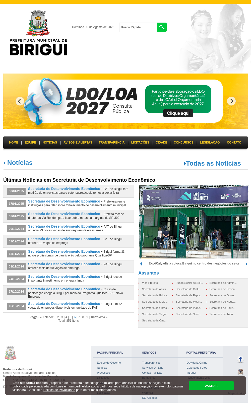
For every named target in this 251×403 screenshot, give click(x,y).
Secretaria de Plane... (189, 307)
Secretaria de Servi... (189, 314)
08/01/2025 (16, 216)
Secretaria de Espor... (189, 295)
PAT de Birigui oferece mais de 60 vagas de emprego (75, 266)
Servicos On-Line (152, 367)
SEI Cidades (149, 397)
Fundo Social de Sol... (189, 282)
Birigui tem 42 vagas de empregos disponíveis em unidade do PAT (75, 305)
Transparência (151, 362)
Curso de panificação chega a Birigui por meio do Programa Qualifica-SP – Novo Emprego (75, 293)
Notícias (102, 367)
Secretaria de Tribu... (222, 314)
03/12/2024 (16, 241)
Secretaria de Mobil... (189, 301)
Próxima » (100, 317)
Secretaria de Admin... (223, 282)
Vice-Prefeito (150, 282)
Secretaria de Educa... (155, 295)
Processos (103, 372)
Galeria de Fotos (197, 367)
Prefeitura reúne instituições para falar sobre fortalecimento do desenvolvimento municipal (77, 203)
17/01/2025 (16, 204)
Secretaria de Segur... (155, 314)
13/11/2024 (16, 254)
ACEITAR (211, 385)
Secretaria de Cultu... (189, 289)
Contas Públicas (152, 372)
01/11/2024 (16, 266)
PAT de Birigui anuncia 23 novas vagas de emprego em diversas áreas (75, 228)
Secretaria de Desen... (223, 289)
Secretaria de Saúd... (222, 307)
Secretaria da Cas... (154, 320)
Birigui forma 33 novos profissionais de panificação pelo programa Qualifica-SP (76, 253)
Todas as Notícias (213, 163)
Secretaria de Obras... (155, 307)
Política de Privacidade (59, 390)
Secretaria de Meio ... (155, 301)
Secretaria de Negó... (223, 301)
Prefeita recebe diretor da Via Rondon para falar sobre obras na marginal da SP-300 (76, 216)
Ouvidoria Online (197, 362)
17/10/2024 (16, 291)
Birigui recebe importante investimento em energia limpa (75, 278)
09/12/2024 (16, 229)
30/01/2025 (16, 191)
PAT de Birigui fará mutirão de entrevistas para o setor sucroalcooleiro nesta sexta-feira (78, 190)
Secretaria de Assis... (155, 289)
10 (92, 317)
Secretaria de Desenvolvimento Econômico (64, 189)
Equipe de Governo (109, 362)
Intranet (191, 372)
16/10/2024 (16, 306)
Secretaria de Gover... (223, 295)
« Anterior (46, 317)
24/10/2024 (16, 279)
